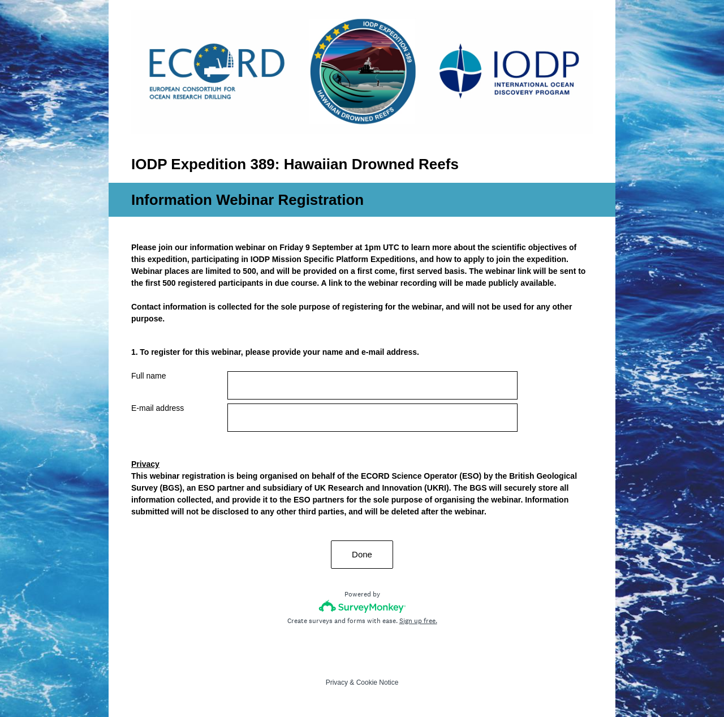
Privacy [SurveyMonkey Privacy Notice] (337, 682)
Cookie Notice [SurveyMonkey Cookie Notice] (377, 682)
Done (362, 554)
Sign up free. (418, 620)
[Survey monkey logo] (362, 606)
